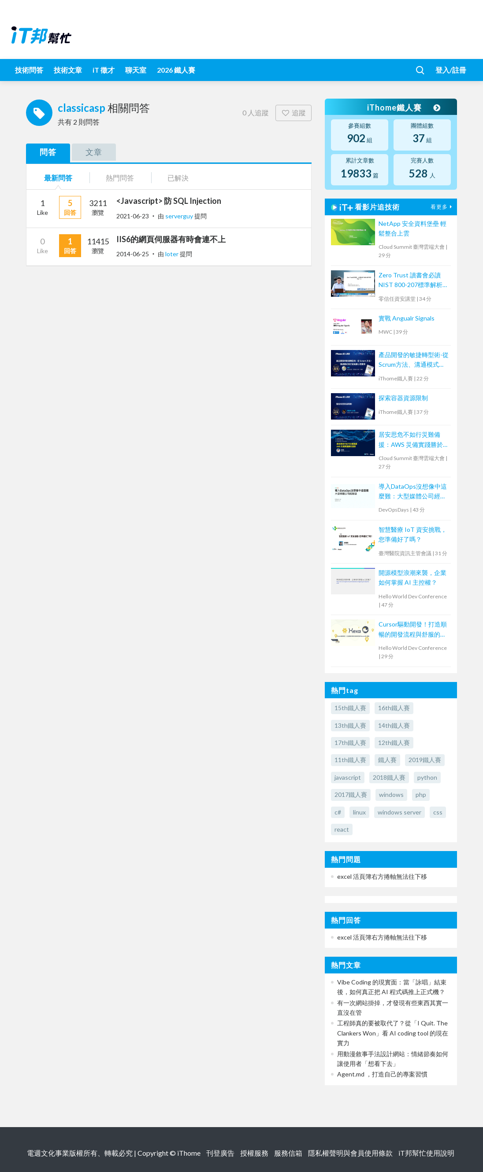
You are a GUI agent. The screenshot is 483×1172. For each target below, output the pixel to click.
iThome (189, 1153)
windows (391, 794)
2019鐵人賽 (425, 759)
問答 (48, 152)
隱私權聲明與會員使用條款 (350, 1153)
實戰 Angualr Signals (407, 318)
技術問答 (29, 70)
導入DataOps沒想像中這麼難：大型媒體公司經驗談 (413, 492)
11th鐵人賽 (350, 759)
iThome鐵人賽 (403, 107)
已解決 (178, 177)
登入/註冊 (450, 70)
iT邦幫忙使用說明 (426, 1153)
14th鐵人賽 (394, 725)
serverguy (179, 216)
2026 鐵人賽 (176, 70)
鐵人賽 (387, 759)
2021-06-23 (132, 216)
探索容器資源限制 (403, 398)
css (437, 812)
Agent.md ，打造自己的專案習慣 (382, 1074)
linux (359, 812)
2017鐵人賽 (350, 794)
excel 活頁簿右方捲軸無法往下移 (382, 876)
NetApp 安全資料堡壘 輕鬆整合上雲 (412, 228)
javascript (347, 777)
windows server (399, 812)
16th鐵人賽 (394, 707)
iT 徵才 (104, 70)
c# (337, 812)
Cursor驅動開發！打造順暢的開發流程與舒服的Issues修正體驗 (413, 629)
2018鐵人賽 (389, 777)
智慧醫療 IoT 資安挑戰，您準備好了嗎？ (413, 534)
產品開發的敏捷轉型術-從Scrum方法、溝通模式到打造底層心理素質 (414, 360)
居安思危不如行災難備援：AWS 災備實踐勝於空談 (414, 440)
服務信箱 (288, 1153)
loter (172, 254)
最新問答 (58, 177)
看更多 (442, 206)
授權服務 (254, 1153)
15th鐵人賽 (350, 707)
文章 (93, 152)
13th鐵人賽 (350, 725)
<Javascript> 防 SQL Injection (168, 201)
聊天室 (135, 70)
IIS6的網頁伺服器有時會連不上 (171, 239)
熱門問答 (120, 177)
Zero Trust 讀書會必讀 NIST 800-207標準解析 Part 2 (410, 280)
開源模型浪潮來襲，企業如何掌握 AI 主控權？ (412, 577)
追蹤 (293, 112)
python (427, 777)
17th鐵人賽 (350, 742)
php (421, 794)
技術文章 (68, 70)
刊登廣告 (220, 1153)
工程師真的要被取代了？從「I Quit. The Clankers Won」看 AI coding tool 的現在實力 (392, 1033)
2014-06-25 (132, 254)
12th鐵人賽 (394, 742)
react (341, 829)
